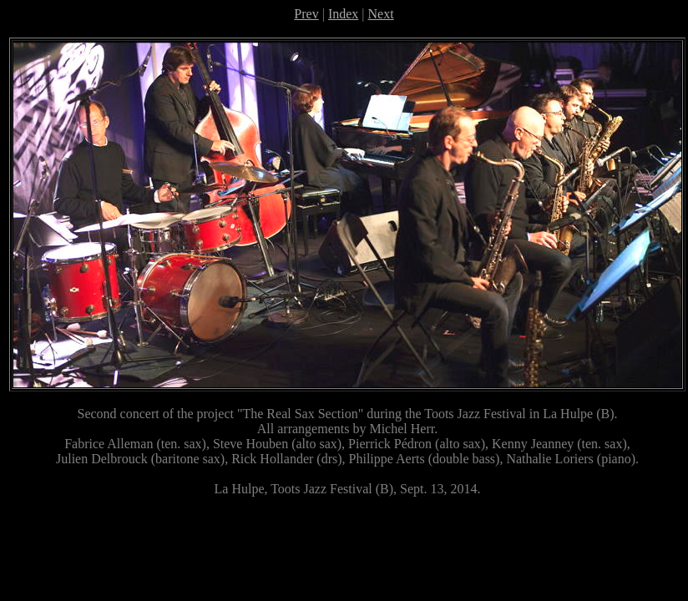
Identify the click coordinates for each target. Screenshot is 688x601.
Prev (306, 14)
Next (381, 14)
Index (343, 14)
